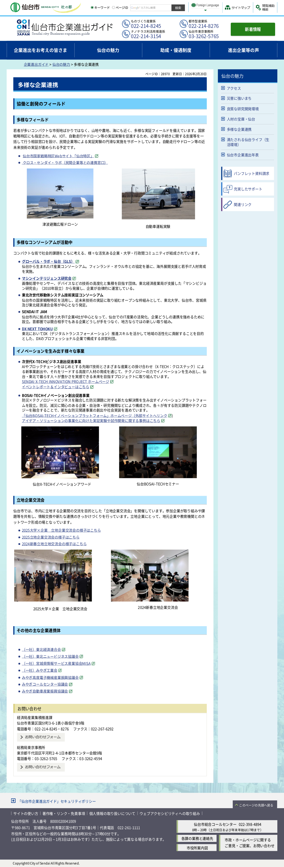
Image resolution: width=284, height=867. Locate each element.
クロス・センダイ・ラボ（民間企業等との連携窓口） (65, 162)
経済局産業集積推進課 (34, 717)
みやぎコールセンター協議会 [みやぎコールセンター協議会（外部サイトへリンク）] (45, 684)
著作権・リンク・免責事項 (63, 813)
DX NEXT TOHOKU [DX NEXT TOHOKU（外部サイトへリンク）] (37, 328)
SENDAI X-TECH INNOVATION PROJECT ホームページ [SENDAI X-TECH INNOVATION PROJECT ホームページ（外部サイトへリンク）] (65, 381)
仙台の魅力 (61, 64)
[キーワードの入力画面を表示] (92, 7)
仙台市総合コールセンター (215, 824)
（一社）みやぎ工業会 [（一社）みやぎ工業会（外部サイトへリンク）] (39, 670)
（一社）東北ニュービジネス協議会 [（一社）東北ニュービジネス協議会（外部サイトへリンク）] (50, 656)
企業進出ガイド (36, 64)
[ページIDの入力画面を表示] (113, 7)
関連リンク (243, 204)
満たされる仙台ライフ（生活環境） (248, 142)
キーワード (100, 7)
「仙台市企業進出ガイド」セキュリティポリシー (57, 800)
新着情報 (253, 29)
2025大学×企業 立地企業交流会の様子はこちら (61, 530)
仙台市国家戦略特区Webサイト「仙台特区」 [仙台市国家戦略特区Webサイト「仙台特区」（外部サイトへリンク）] (58, 155)
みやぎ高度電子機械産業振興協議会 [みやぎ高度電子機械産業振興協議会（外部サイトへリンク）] (50, 677)
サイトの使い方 (25, 813)
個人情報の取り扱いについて (112, 813)
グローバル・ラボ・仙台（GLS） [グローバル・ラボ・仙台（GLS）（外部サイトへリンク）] (48, 261)
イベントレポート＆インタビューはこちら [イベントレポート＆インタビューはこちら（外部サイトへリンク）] (55, 386)
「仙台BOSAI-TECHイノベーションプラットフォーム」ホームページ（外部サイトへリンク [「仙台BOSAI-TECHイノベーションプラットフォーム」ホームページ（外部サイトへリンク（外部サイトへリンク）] (94, 415)
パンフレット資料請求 (251, 173)
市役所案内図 (197, 847)
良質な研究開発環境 (243, 108)
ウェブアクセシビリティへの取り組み (170, 813)
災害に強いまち (239, 98)
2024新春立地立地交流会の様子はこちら (54, 543)
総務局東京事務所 (31, 747)
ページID (120, 7)
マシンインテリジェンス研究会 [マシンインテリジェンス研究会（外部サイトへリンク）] (47, 278)
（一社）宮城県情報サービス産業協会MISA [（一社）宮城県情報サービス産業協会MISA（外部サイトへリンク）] (56, 663)
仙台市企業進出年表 (243, 154)
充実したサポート (248, 188)
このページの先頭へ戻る (256, 805)
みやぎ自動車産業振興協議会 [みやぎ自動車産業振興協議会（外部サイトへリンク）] (45, 691)
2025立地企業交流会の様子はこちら (51, 536)
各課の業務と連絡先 (197, 838)
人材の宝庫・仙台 (241, 119)
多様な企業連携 (239, 129)
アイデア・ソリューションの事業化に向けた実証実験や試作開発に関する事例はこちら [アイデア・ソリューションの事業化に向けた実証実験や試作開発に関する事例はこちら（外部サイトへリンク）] (91, 420)
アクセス (234, 87)
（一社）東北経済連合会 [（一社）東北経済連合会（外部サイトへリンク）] (41, 649)
